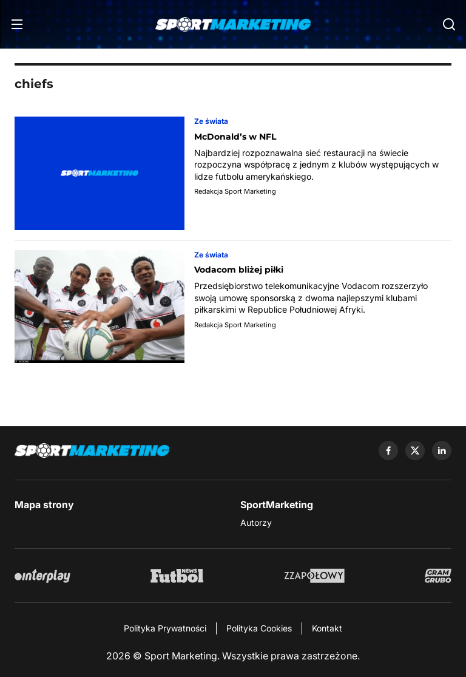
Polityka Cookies (259, 628)
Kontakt (327, 628)
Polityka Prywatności (165, 628)
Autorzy (256, 522)
